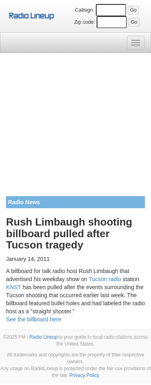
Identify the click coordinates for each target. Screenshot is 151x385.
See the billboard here (33, 319)
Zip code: (84, 22)
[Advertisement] (75, 127)
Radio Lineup (43, 337)
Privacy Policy (84, 375)
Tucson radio (105, 279)
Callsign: (84, 10)
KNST (13, 287)
